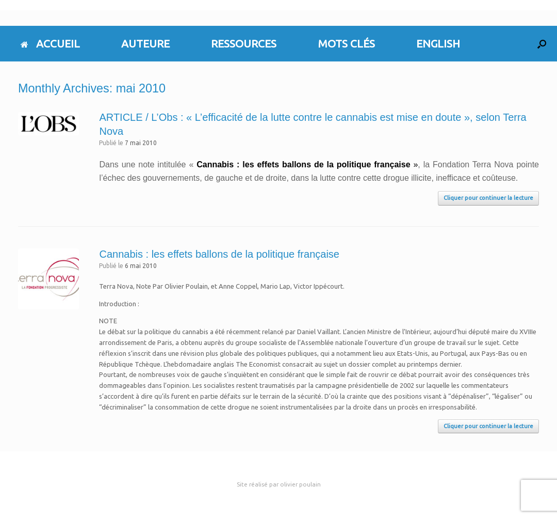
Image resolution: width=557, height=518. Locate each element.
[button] (542, 43)
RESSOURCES (243, 43)
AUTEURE (145, 43)
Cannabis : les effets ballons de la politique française (219, 254)
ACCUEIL (50, 43)
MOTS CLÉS (346, 43)
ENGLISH (438, 43)
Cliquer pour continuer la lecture (488, 198)
